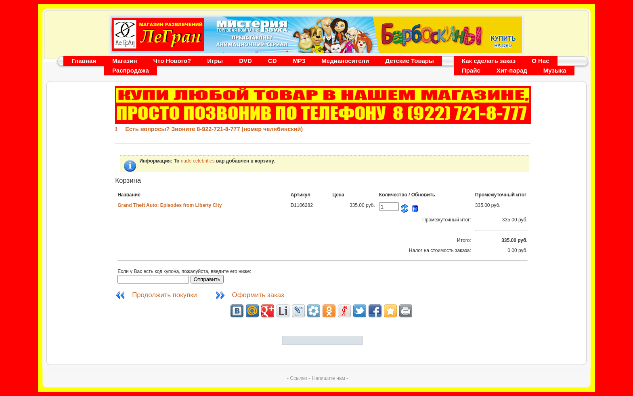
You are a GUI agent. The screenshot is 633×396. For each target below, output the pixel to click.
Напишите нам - (330, 378)
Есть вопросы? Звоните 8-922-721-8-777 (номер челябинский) (214, 129)
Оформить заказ (258, 295)
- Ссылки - (298, 378)
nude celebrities (198, 161)
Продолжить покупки (165, 295)
